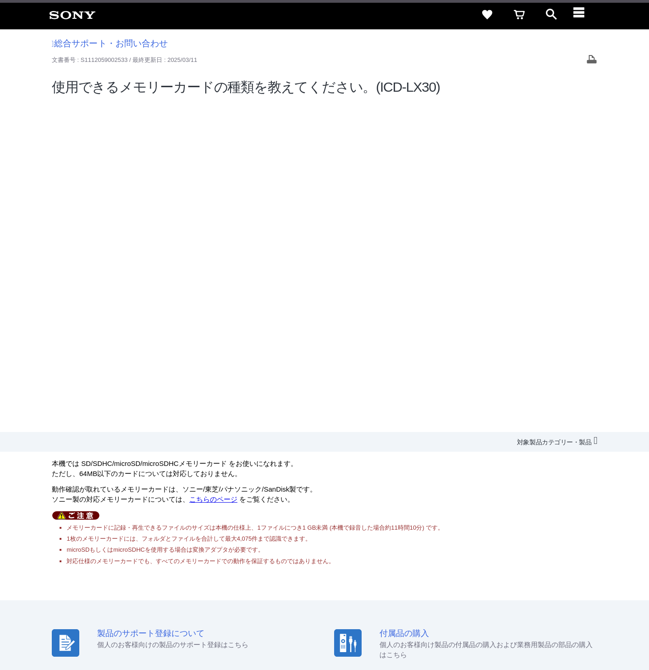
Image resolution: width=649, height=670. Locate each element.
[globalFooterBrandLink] (555, 638)
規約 (583, 543)
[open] (551, 14)
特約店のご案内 (421, 560)
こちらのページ (213, 169)
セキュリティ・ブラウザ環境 (398, 543)
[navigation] (583, 14)
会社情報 (346, 560)
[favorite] (487, 14)
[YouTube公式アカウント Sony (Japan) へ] (560, 583)
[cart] (519, 14)
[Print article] (591, 60)
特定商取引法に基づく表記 (483, 543)
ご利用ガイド (548, 543)
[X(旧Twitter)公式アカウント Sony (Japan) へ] (540, 583)
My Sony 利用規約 (565, 560)
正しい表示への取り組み (193, 633)
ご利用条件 (75, 633)
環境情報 (520, 560)
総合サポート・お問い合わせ (110, 43)
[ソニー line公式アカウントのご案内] (521, 583)
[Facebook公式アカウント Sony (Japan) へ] (580, 583)
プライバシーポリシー (125, 633)
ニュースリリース (475, 560)
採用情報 (379, 560)
